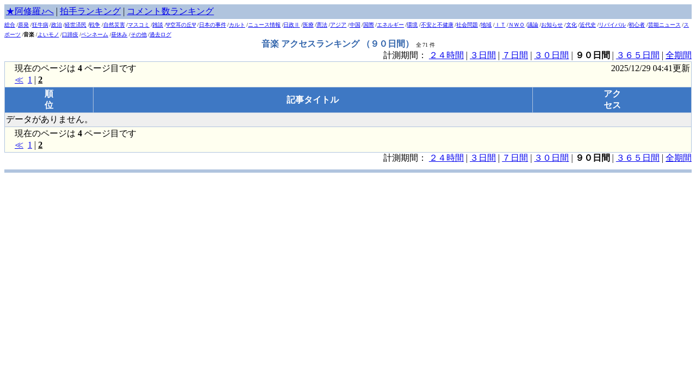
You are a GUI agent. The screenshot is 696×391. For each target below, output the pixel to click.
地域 (486, 25)
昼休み (119, 34)
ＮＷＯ (516, 25)
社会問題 (467, 25)
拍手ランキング (90, 11)
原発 (23, 25)
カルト (237, 25)
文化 (571, 25)
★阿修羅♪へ (30, 11)
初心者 (637, 25)
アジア (338, 25)
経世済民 (75, 25)
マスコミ (139, 25)
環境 (412, 25)
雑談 (157, 25)
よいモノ (48, 34)
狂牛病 (40, 25)
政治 (56, 25)
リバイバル (612, 25)
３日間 (483, 55)
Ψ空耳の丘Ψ (181, 25)
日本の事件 (212, 25)
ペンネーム (94, 34)
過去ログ (160, 34)
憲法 (321, 25)
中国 (355, 25)
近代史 (588, 25)
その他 (138, 34)
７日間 (515, 55)
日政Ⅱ (291, 25)
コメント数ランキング (170, 11)
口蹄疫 (70, 34)
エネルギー (390, 25)
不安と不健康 (437, 25)
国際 (368, 25)
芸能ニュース (664, 25)
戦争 (94, 25)
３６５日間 (638, 55)
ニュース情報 (264, 25)
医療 (308, 25)
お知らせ (552, 25)
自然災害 (114, 25)
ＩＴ (500, 25)
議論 (532, 25)
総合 (9, 25)
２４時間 (446, 55)
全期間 (679, 55)
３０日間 (551, 55)
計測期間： (406, 157)
